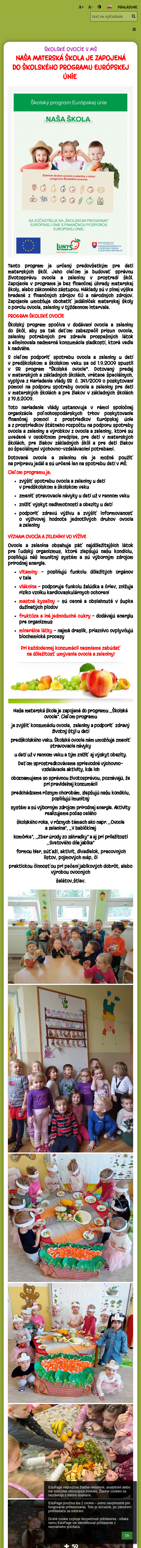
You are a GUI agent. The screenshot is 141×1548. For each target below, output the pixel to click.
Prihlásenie (127, 7)
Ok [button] (127, 1536)
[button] (109, 7)
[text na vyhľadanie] (113, 16)
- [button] (90, 6)
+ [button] (81, 6)
